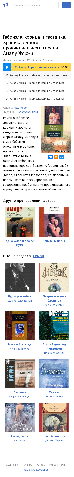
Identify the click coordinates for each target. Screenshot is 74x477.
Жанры (28, 464)
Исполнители (57, 464)
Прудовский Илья (27, 111)
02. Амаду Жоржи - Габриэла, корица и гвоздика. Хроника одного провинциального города (35, 84)
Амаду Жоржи (19, 107)
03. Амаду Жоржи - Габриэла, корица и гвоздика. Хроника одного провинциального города (35, 92)
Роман (21, 60)
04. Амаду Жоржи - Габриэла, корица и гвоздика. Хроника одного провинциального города (35, 100)
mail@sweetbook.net (35, 469)
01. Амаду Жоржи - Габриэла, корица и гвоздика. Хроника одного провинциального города (37, 76)
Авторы (41, 464)
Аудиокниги (13, 464)
